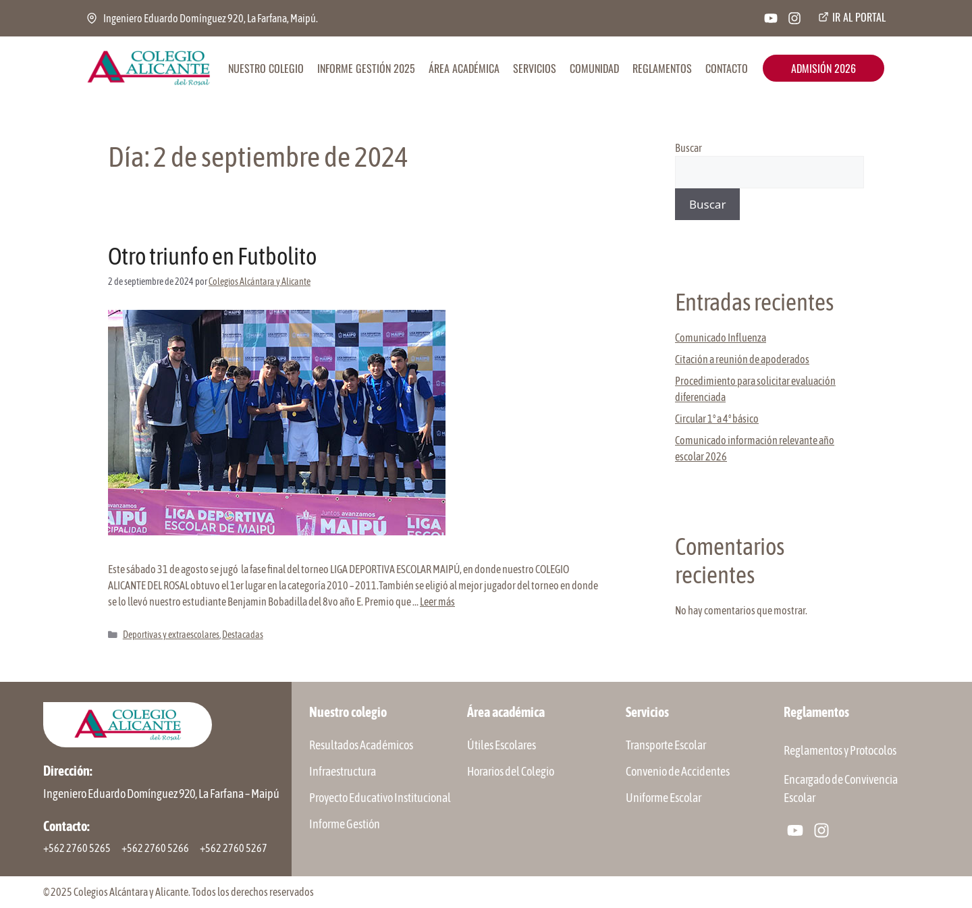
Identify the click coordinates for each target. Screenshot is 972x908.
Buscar (688, 148)
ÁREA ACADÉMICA (464, 68)
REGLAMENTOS (662, 68)
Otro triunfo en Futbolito (212, 255)
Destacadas (242, 634)
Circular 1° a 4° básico (717, 418)
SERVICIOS (534, 68)
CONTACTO (726, 68)
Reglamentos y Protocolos (840, 750)
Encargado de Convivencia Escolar (841, 788)
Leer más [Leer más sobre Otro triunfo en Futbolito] (437, 601)
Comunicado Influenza (720, 337)
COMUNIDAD (594, 68)
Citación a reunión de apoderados (742, 359)
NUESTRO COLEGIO (266, 68)
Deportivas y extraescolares (171, 634)
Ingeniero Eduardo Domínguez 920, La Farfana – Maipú (161, 793)
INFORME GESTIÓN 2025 (366, 68)
